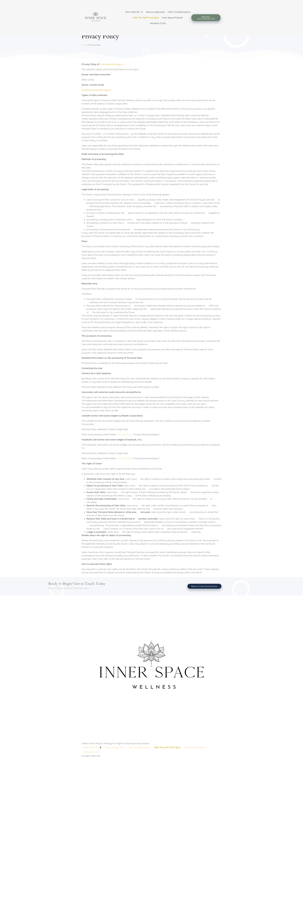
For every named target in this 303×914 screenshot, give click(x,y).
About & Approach (155, 12)
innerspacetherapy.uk (111, 75)
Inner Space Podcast (172, 17)
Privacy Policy (125, 445)
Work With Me (134, 12)
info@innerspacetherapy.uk (96, 101)
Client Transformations (179, 12)
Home (84, 56)
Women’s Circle (157, 23)
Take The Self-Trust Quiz (146, 17)
